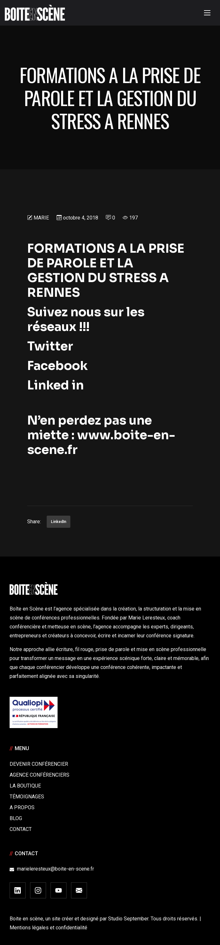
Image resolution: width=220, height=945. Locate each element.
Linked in (55, 385)
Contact (21, 829)
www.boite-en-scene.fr (101, 442)
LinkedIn (58, 521)
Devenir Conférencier (39, 764)
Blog (16, 818)
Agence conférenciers (39, 775)
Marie (41, 218)
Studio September (128, 919)
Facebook (57, 365)
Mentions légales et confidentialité (48, 928)
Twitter (52, 346)
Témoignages (27, 797)
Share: (34, 522)
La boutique (25, 786)
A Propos (22, 807)
